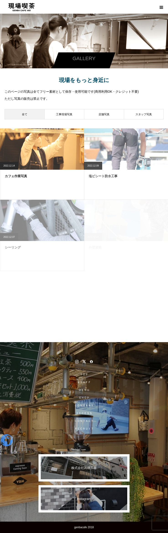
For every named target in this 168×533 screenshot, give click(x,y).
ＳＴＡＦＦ (84, 382)
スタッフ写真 (143, 114)
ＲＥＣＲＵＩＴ (84, 428)
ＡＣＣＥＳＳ (84, 413)
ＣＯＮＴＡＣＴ (84, 421)
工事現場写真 (64, 114)
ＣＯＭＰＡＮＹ (84, 405)
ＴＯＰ (84, 374)
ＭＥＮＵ (84, 390)
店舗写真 (104, 114)
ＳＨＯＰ (84, 397)
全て (24, 114)
